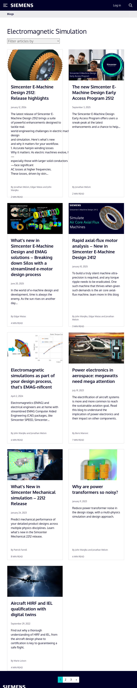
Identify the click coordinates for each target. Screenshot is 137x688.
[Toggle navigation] (126, 14)
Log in (117, 5)
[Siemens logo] (22, 5)
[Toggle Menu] (5, 5)
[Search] (130, 5)
